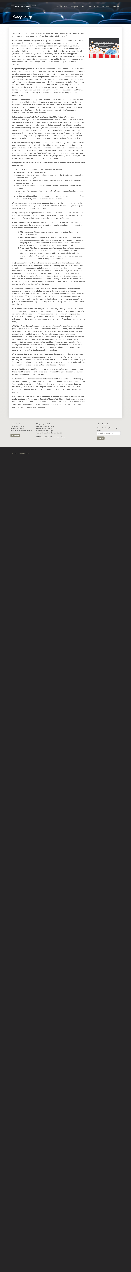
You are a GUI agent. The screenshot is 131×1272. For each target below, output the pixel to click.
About (83, 7)
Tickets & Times (61, 7)
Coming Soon (74, 7)
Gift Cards (105, 7)
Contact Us (115, 7)
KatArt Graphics (25, 453)
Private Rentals (93, 7)
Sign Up (100, 438)
